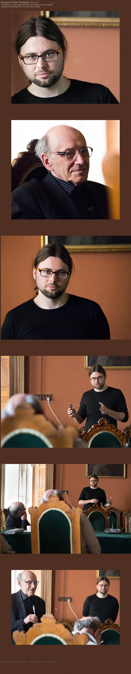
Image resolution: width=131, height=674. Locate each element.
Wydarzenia (49, 662)
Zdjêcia (34, 662)
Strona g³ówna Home (13, 662)
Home (52, 3)
